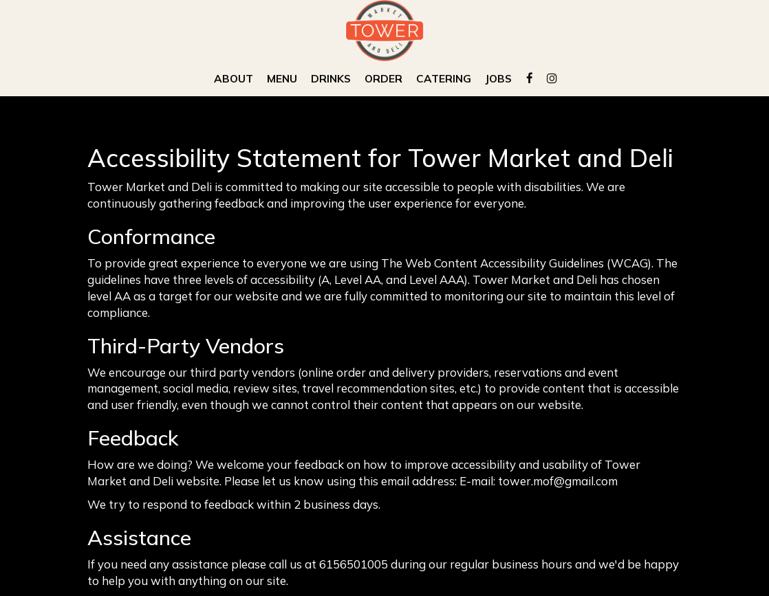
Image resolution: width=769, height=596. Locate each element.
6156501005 (353, 564)
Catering (443, 78)
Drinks (331, 78)
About (233, 78)
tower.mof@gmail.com (558, 481)
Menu (282, 78)
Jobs (498, 78)
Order (383, 78)
